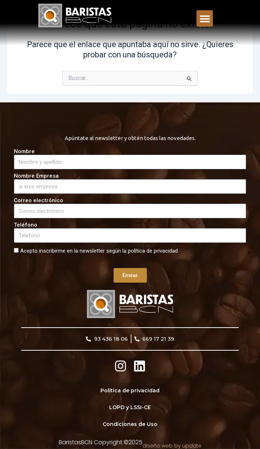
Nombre (24, 151)
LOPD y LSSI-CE (130, 407)
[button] (204, 18)
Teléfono (25, 225)
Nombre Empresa (36, 176)
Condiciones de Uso (130, 424)
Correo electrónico (38, 200)
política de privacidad (153, 251)
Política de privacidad (130, 390)
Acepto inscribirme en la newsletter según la (99, 251)
